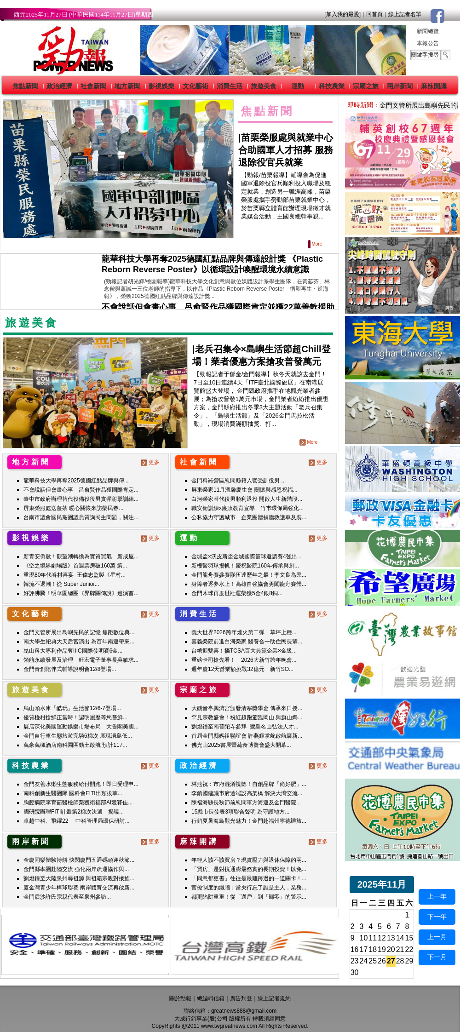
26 (382, 961)
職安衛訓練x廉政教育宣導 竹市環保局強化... (247, 508)
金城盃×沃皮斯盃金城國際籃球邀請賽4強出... (246, 556)
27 (391, 961)
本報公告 (428, 43)
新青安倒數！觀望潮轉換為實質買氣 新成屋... (80, 556)
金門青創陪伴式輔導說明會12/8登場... (69, 669)
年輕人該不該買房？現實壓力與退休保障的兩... (248, 860)
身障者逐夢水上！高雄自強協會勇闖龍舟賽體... (248, 584)
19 (382, 949)
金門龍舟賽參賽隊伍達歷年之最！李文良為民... (248, 575)
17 (364, 949)
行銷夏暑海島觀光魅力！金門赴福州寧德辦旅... (248, 821)
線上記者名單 (404, 14)
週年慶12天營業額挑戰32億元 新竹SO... (242, 669)
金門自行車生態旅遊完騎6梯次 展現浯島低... (77, 736)
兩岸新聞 (400, 86)
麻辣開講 (434, 86)
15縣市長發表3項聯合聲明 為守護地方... (240, 811)
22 (409, 949)
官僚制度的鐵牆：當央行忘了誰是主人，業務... (248, 887)
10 (364, 938)
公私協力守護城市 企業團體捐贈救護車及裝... (248, 517)
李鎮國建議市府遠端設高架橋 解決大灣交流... (246, 793)
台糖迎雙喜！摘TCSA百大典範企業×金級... (244, 651)
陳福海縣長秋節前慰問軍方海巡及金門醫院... (246, 802)
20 (391, 949)
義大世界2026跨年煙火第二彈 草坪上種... (244, 632)
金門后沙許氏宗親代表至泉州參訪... (67, 897)
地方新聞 (127, 86)
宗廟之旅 (366, 86)
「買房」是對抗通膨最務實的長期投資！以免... (248, 869)
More (315, 244)
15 (409, 938)
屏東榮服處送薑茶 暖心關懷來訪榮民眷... (73, 508)
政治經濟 (59, 86)
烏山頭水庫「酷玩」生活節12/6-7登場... (72, 708)
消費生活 (229, 86)
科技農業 (332, 86)
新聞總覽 (428, 31)
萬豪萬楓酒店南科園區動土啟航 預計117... (75, 745)
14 (400, 938)
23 (355, 961)
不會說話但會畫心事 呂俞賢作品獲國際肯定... (80, 490)
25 (372, 961)
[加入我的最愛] (342, 14)
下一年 (437, 916)
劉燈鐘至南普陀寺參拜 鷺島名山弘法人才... (245, 726)
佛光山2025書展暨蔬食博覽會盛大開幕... (241, 745)
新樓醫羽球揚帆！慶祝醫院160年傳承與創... (245, 565)
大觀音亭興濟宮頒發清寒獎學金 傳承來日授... (246, 708)
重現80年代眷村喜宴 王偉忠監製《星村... (74, 575)
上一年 (437, 896)
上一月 (437, 936)
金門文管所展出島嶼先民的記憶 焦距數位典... (78, 632)
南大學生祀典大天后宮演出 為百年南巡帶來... (78, 641)
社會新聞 (93, 86)
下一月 (437, 957)
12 (382, 938)
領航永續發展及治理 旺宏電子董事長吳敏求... (80, 660)
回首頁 (374, 14)
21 (400, 949)
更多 (151, 462)
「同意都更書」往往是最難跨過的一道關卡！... (248, 878)
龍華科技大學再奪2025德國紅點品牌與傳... (76, 480)
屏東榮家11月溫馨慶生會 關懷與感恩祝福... (244, 490)
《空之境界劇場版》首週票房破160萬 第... (75, 565)
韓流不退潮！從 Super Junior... (61, 584)
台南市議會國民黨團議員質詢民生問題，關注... (80, 517)
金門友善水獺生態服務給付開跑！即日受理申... (80, 784)
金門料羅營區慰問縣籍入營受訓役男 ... (238, 480)
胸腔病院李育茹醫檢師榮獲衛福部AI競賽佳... (77, 802)
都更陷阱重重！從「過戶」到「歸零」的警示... (248, 897)
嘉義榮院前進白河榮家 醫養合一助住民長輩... (246, 641)
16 (355, 949)
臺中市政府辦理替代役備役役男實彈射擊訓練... (80, 499)
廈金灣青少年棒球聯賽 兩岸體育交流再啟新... (78, 887)
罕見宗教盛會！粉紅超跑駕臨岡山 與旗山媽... (246, 717)
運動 (297, 86)
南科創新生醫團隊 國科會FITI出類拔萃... (72, 793)
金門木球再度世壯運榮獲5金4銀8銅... (236, 593)
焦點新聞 (25, 86)
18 (372, 949)
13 (391, 938)
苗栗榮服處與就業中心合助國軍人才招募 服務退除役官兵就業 (285, 149)
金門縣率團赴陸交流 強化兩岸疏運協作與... (76, 869)
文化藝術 (195, 86)
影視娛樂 (161, 86)
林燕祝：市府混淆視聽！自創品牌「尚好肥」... (248, 784)
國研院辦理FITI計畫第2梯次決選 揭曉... (73, 811)
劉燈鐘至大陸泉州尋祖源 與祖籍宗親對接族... (78, 878)
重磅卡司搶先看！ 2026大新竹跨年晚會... (244, 660)
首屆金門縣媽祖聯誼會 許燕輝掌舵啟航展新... (246, 736)
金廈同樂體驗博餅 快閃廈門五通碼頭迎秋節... (78, 860)
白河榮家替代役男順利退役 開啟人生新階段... (246, 499)
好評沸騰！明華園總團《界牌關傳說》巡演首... (80, 593)
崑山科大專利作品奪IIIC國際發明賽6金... (72, 651)
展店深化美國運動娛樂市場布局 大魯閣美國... (80, 726)
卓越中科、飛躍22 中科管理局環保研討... (76, 821)
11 (372, 938)
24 (364, 961)
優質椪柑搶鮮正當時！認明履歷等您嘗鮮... (75, 717)
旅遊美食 (263, 86)
